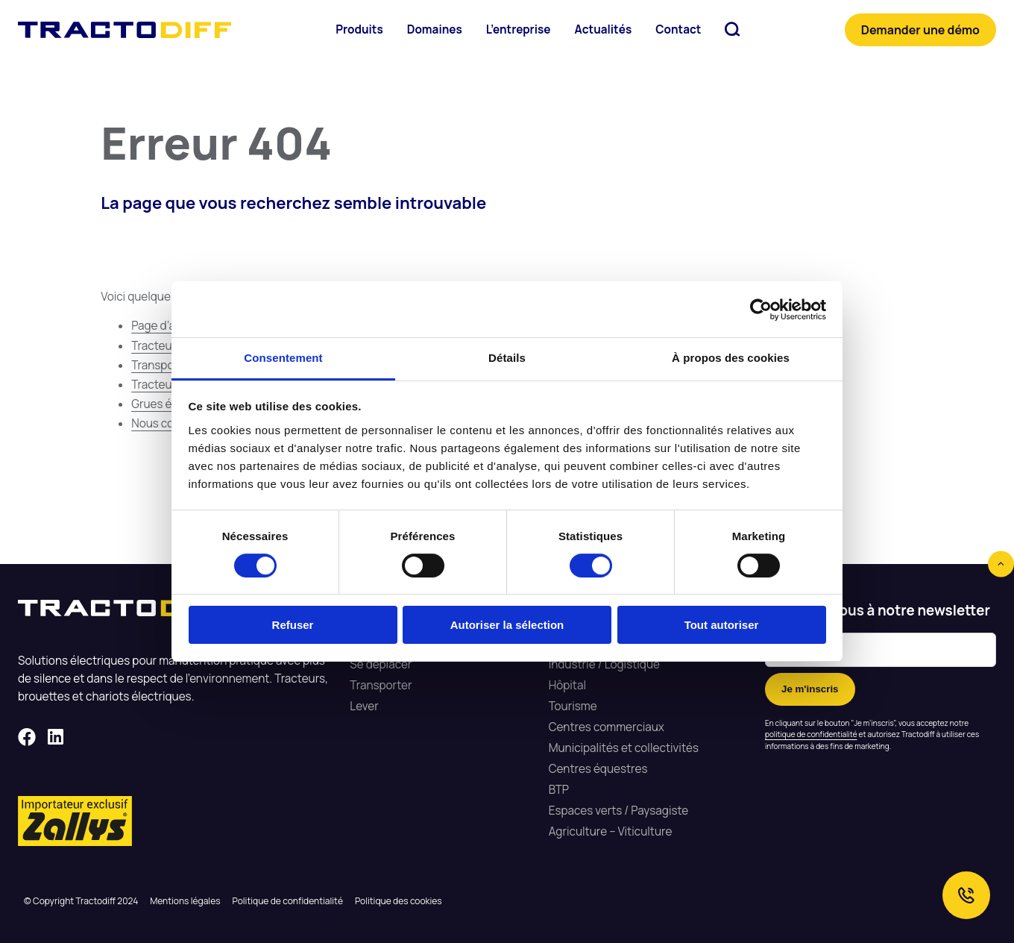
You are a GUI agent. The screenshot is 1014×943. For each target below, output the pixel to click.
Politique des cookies (398, 901)
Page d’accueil (169, 325)
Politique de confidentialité (288, 901)
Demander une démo (920, 30)
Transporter (381, 685)
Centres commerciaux (606, 727)
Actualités (603, 29)
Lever (364, 706)
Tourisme (573, 706)
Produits (359, 29)
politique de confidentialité (811, 734)
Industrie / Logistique (604, 664)
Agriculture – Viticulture (611, 831)
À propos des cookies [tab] (731, 357)
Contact (678, 29)
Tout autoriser (721, 624)
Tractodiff (124, 30)
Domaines (434, 29)
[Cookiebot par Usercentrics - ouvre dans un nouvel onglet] (761, 309)
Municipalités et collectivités (624, 748)
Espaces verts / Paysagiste (619, 810)
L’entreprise (518, 29)
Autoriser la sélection (507, 624)
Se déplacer (381, 664)
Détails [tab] (507, 357)
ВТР (559, 790)
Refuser (293, 624)
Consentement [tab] (283, 357)
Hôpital (567, 685)
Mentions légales (185, 901)
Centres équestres (598, 769)
